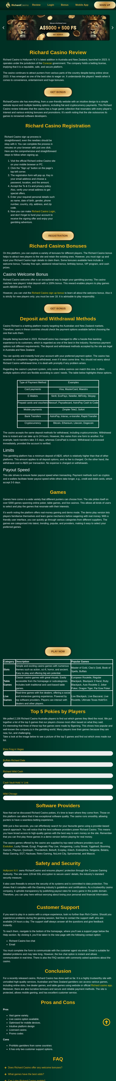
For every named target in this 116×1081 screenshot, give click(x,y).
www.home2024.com (26, 1053)
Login (50, 5)
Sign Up (105, 5)
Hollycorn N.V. (10, 806)
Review (36, 5)
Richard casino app (101, 921)
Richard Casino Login (43, 211)
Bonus (65, 5)
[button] (3, 27)
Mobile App (81, 5)
